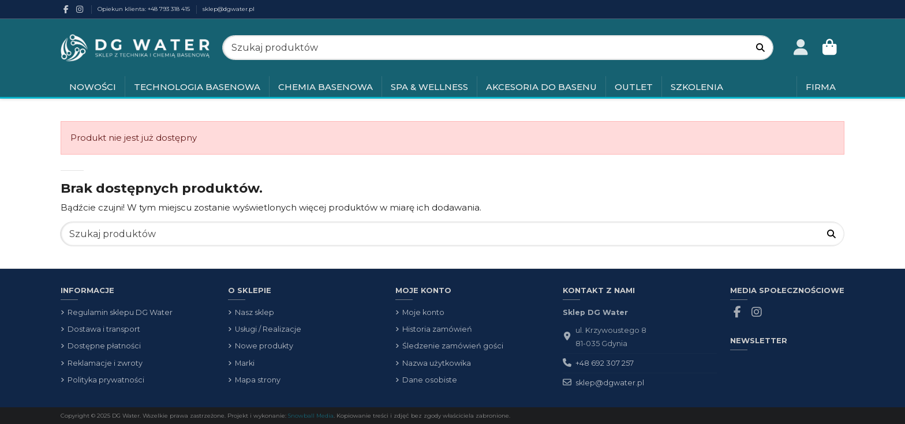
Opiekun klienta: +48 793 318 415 (145, 9)
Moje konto (423, 312)
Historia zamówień (437, 329)
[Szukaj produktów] (760, 47)
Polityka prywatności (106, 380)
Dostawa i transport (104, 329)
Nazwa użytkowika (436, 363)
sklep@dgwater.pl (229, 9)
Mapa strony (258, 380)
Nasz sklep (254, 312)
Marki (245, 363)
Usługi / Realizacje (268, 329)
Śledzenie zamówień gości (452, 346)
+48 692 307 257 (604, 363)
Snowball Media (311, 415)
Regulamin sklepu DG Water (120, 312)
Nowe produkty (264, 346)
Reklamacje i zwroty (105, 363)
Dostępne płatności (104, 346)
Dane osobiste (429, 380)
